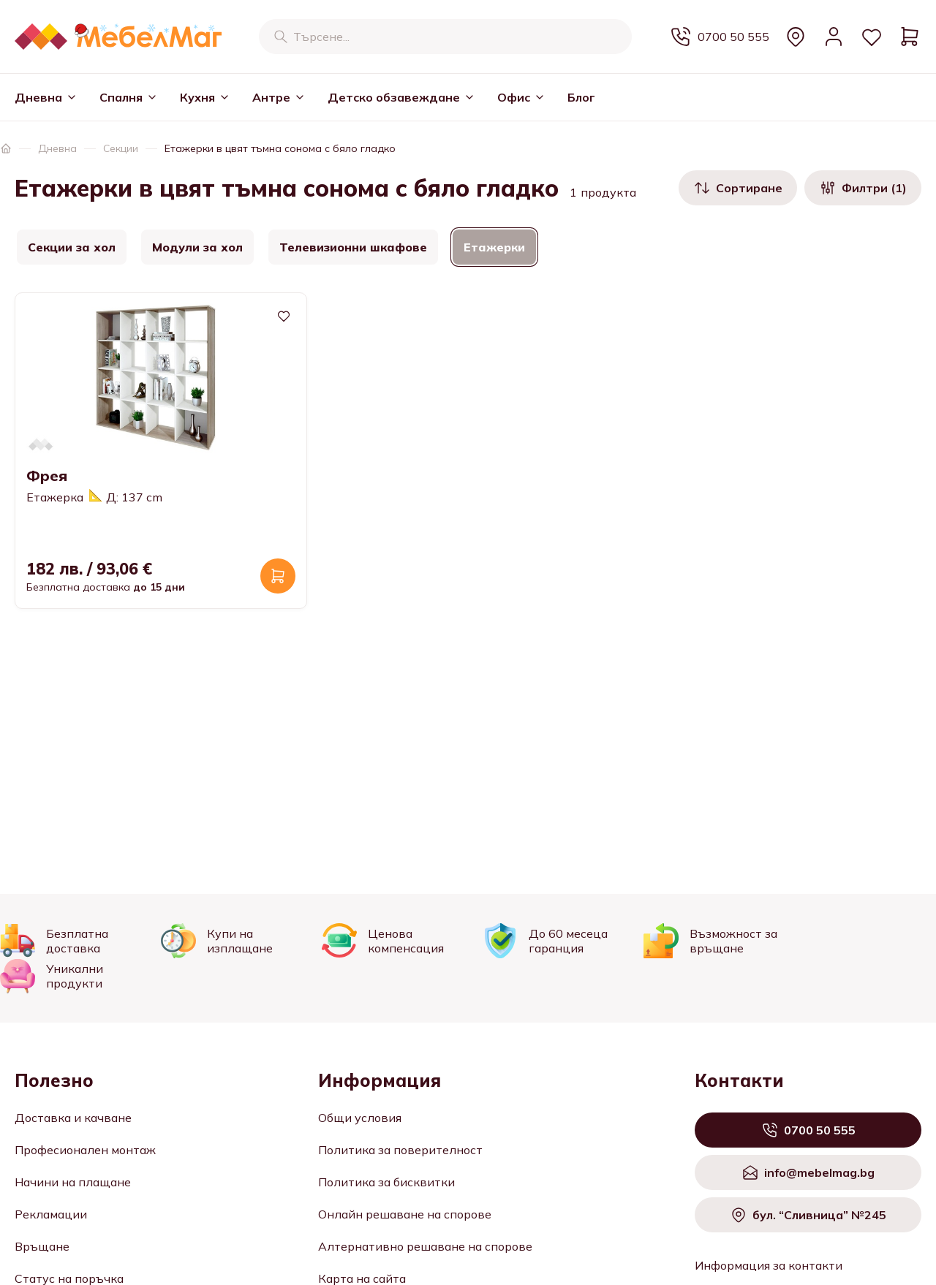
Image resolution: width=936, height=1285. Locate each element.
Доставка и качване (73, 1117)
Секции (120, 148)
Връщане (42, 1246)
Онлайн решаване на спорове (404, 1214)
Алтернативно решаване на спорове (425, 1246)
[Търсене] (281, 36)
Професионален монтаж (85, 1149)
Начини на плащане (73, 1182)
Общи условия (359, 1117)
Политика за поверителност (400, 1149)
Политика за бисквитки (386, 1182)
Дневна (57, 148)
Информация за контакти (768, 1265)
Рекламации (51, 1214)
